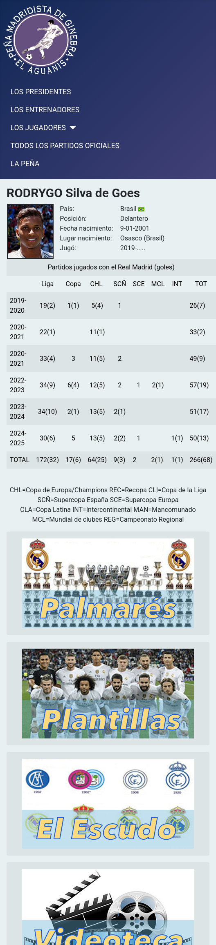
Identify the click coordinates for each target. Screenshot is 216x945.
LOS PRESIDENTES (41, 92)
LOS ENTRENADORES (45, 110)
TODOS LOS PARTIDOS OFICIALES (65, 146)
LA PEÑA (25, 164)
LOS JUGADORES (38, 128)
